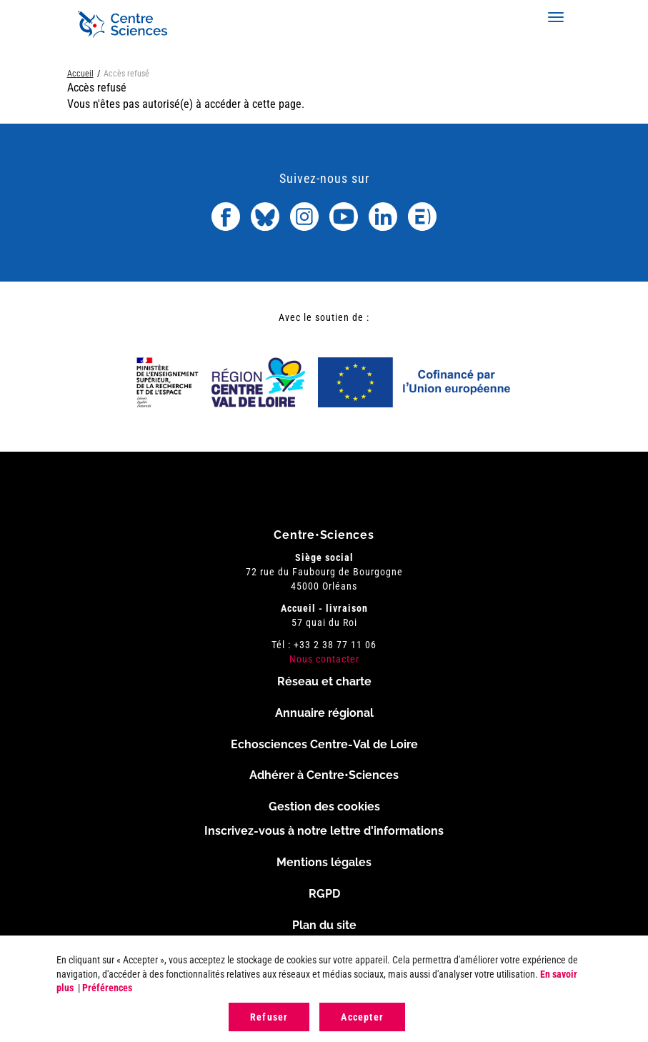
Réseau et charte (324, 681)
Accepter (362, 1017)
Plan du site (324, 925)
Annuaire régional (324, 713)
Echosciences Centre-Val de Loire (324, 744)
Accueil (80, 74)
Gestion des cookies (324, 806)
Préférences (107, 987)
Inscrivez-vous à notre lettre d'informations (324, 831)
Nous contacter (324, 659)
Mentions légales (324, 862)
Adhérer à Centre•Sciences (324, 775)
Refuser (269, 1017)
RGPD (324, 893)
